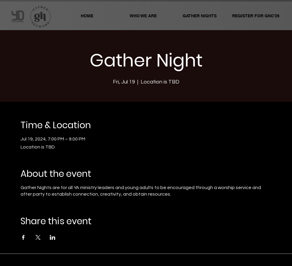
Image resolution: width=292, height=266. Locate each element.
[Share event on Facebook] (23, 237)
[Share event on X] (38, 237)
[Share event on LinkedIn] (52, 237)
